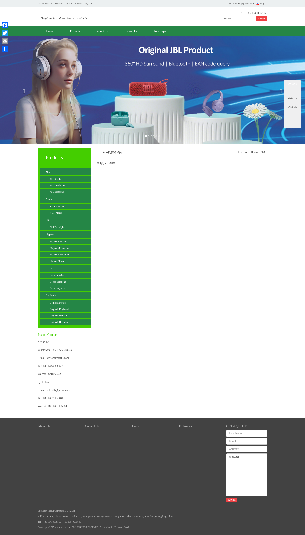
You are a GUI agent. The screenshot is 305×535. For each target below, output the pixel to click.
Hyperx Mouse (57, 261)
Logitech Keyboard (59, 309)
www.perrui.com (63, 527)
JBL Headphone (57, 185)
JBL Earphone (57, 191)
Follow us (185, 426)
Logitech (51, 295)
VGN (49, 198)
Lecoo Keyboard (58, 288)
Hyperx (50, 234)
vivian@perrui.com (244, 3)
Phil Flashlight (57, 227)
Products (75, 31)
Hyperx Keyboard (58, 241)
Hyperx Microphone (60, 248)
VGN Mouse (56, 212)
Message (246, 474)
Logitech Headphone (60, 322)
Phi (48, 219)
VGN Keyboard (57, 206)
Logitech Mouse (58, 302)
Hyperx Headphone (59, 254)
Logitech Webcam (58, 315)
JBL (48, 171)
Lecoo (49, 268)
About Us (102, 31)
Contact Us (131, 31)
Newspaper (160, 31)
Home (49, 31)
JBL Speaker (56, 179)
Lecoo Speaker (57, 275)
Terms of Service (122, 527)
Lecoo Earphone (58, 281)
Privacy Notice (107, 527)
